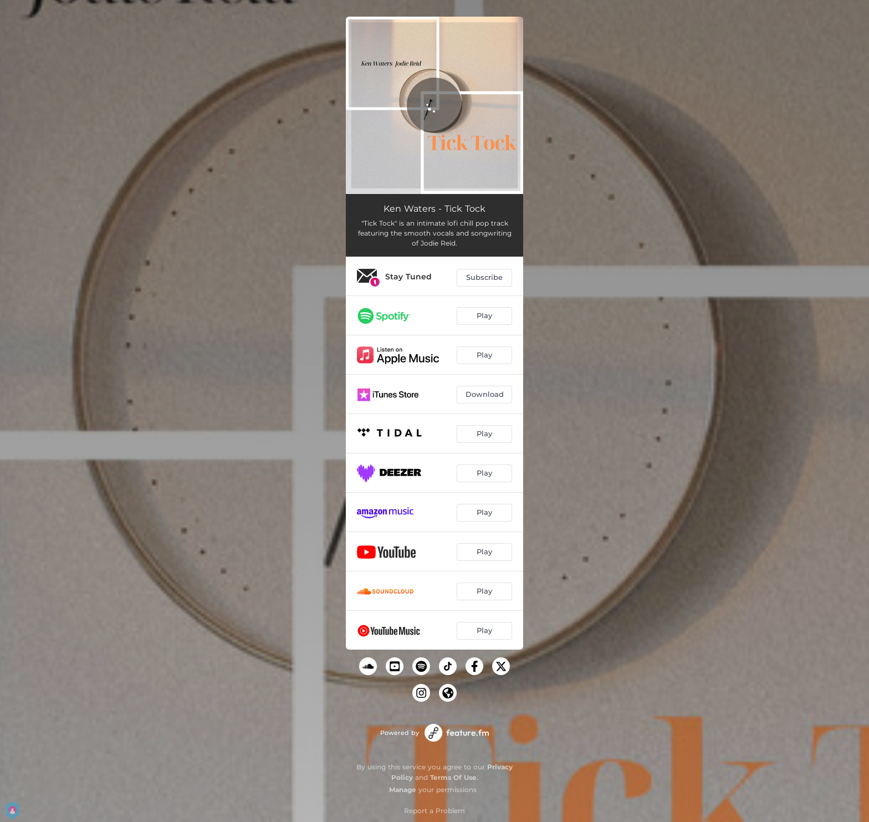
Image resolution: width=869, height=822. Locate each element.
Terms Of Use (453, 777)
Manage (402, 789)
